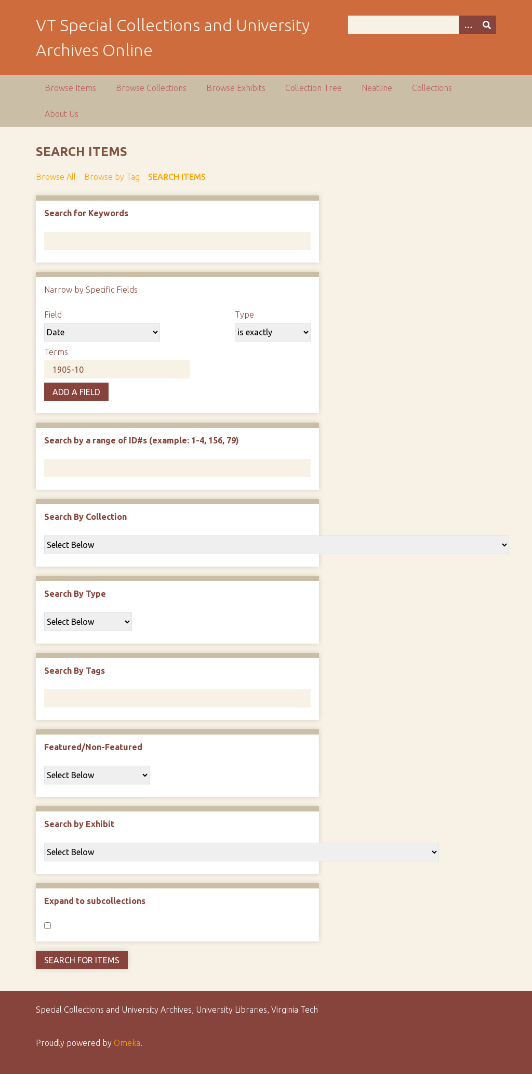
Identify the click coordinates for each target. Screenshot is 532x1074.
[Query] (422, 25)
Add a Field (76, 392)
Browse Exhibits (235, 88)
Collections (432, 88)
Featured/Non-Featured (93, 747)
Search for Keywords (86, 213)
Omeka (127, 1042)
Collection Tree (313, 88)
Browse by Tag (112, 176)
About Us (61, 114)
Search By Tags (74, 670)
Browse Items (70, 88)
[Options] (468, 25)
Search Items (177, 176)
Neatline (377, 88)
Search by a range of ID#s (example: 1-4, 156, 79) (141, 440)
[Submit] (486, 25)
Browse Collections (151, 88)
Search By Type (75, 593)
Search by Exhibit (79, 824)
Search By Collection (85, 516)
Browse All (56, 176)
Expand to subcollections (94, 901)
